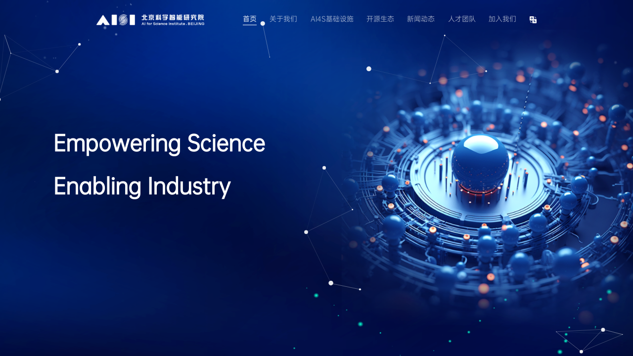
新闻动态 (421, 19)
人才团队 (462, 19)
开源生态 (380, 19)
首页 (250, 19)
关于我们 (283, 19)
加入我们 (502, 19)
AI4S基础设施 (332, 19)
